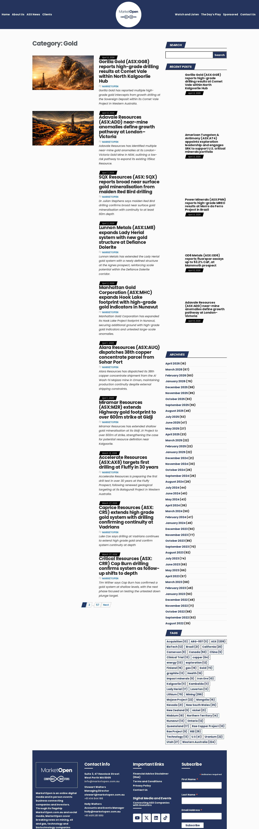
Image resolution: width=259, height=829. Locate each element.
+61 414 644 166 (93, 798)
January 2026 (175, 381)
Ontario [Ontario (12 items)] (195, 721)
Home (6, 14)
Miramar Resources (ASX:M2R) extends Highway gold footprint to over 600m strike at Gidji (127, 409)
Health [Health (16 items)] (194, 673)
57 (97, 605)
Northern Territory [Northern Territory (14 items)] (202, 715)
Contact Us (248, 14)
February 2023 (175, 588)
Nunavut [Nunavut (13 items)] (175, 721)
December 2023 (176, 529)
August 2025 (174, 411)
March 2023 (173, 582)
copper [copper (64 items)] (201, 657)
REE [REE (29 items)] (195, 731)
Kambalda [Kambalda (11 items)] (199, 684)
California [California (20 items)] (212, 647)
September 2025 (177, 405)
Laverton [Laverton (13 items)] (199, 689)
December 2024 (176, 458)
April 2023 (172, 576)
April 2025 (172, 434)
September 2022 (177, 618)
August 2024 (174, 482)
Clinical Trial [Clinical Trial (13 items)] (178, 657)
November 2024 (176, 464)
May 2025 (172, 429)
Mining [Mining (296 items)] (194, 694)
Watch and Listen (187, 14)
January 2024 (175, 523)
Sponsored (230, 14)
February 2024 (175, 517)
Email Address (192, 810)
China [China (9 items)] (216, 652)
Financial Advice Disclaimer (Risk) (151, 775)
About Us (18, 14)
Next (106, 605)
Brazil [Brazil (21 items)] (192, 647)
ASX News (33, 14)
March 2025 (173, 440)
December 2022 (176, 600)
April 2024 (172, 505)
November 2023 (176, 535)
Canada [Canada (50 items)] (198, 652)
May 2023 (172, 570)
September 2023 (177, 547)
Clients (47, 14)
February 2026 (175, 375)
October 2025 (175, 399)
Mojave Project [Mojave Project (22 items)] (180, 699)
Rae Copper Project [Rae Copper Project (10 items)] (208, 726)
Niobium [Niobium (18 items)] (175, 715)
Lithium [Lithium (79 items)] (175, 694)
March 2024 (173, 511)
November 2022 (176, 606)
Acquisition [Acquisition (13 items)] (177, 641)
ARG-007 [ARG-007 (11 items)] (199, 641)
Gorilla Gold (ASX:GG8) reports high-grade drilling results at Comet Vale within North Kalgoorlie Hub (129, 71)
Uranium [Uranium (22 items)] (214, 737)
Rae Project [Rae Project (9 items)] (177, 731)
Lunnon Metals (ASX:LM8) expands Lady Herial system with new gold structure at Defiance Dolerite (127, 237)
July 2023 (172, 558)
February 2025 (175, 446)
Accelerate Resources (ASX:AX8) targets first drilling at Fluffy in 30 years (128, 462)
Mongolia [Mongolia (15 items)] (205, 699)
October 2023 (175, 541)
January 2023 (175, 594)
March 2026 (173, 369)
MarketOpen (110, 86)
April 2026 (172, 364)
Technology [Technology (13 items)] (178, 737)
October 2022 (175, 612)
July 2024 (172, 488)
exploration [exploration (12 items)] (196, 662)
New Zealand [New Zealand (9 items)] (178, 710)
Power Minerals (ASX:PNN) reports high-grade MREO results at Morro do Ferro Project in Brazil (205, 204)
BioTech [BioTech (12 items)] (175, 647)
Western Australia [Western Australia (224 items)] (199, 742)
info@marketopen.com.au (102, 781)
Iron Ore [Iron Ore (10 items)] (205, 678)
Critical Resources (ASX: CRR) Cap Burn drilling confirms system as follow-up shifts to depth (129, 566)
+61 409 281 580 (93, 815)
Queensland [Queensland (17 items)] (178, 726)
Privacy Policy (142, 785)
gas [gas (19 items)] (191, 668)
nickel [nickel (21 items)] (199, 710)
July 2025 (172, 417)
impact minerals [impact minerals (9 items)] (180, 678)
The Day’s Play (211, 14)
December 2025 (176, 387)
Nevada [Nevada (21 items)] (175, 705)
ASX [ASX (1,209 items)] (218, 641)
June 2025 (172, 423)
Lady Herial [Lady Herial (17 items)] (177, 689)
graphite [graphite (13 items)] (175, 673)
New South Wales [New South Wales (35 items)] (201, 705)
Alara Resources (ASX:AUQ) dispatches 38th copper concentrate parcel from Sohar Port (129, 354)
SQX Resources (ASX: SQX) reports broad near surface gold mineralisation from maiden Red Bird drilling (129, 184)
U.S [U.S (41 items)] (196, 737)
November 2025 (176, 393)
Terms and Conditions (147, 781)
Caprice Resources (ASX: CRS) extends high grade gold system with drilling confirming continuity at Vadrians (126, 517)
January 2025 (175, 452)
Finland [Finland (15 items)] (175, 668)
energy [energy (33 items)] (175, 662)
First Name (190, 779)
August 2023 (174, 552)
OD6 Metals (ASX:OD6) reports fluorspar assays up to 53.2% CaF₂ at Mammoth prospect (204, 260)
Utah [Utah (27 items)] (173, 742)
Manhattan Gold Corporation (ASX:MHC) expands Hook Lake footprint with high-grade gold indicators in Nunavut (128, 297)
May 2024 (172, 499)
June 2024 (172, 493)
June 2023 (172, 564)
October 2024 (175, 470)
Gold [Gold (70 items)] (205, 668)
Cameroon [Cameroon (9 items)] (176, 652)
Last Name (190, 795)
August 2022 (174, 623)
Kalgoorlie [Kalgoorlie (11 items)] (176, 684)
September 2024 (177, 476)
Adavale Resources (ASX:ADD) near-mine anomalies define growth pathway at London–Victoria (127, 127)
